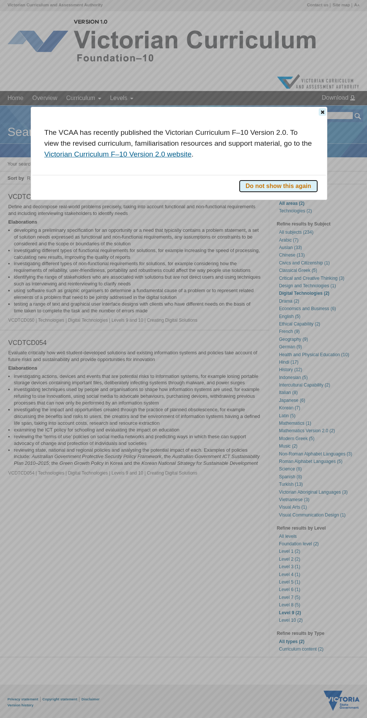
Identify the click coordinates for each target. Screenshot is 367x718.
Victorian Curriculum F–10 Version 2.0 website (117, 154)
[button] (322, 112)
